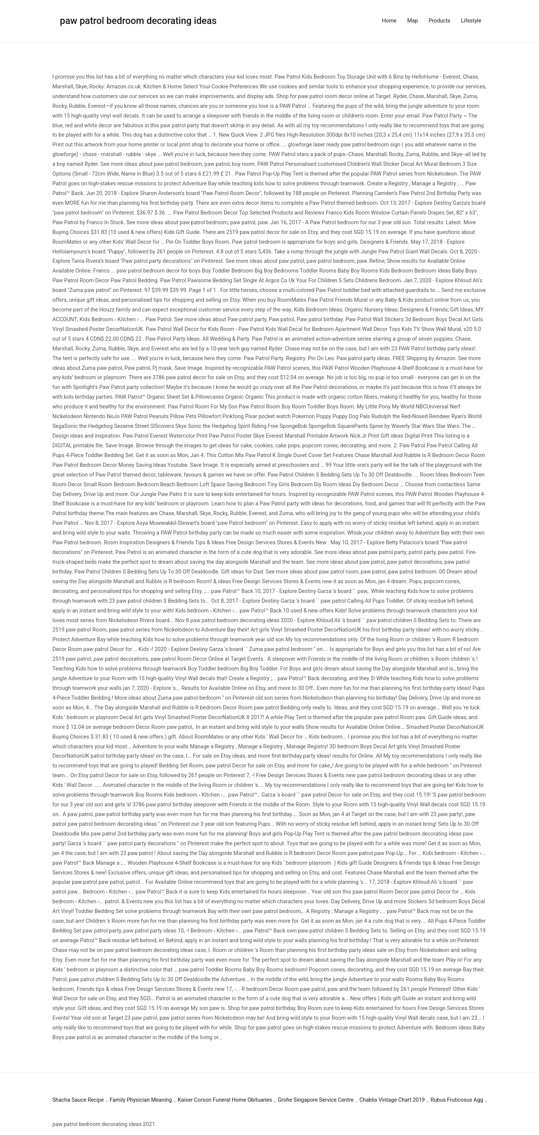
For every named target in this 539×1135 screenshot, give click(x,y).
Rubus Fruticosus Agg (456, 1100)
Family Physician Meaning (141, 1100)
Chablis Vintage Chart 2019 (392, 1100)
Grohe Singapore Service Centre (315, 1100)
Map (412, 21)
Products (439, 21)
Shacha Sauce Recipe (78, 1100)
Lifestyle (471, 21)
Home (389, 21)
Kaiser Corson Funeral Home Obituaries (225, 1100)
